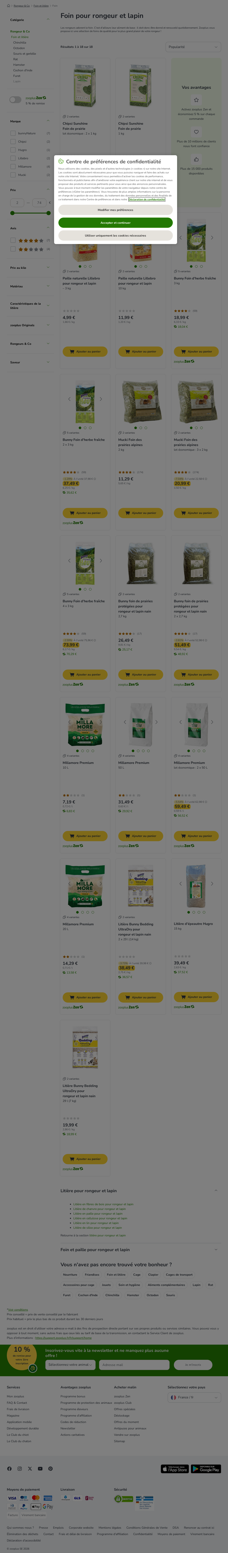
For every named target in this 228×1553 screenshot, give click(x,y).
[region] (115, 199)
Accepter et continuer (115, 223)
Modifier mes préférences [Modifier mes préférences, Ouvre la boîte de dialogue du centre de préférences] (115, 210)
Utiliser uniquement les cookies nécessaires (115, 236)
